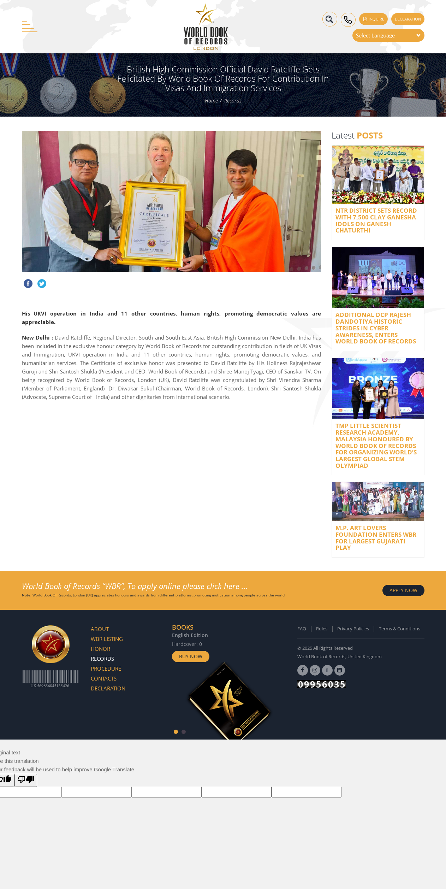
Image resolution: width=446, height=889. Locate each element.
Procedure (106, 668)
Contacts (104, 678)
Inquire (373, 19)
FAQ (301, 628)
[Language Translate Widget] (388, 35)
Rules (321, 628)
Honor (100, 648)
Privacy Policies (353, 628)
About (100, 628)
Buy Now (190, 656)
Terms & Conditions (399, 628)
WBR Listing (107, 638)
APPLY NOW (403, 590)
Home (211, 100)
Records (233, 100)
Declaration (408, 19)
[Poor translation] (25, 780)
